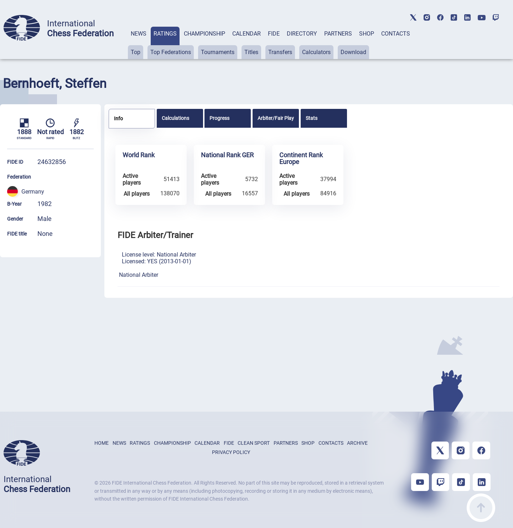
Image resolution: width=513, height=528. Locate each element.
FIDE (274, 33)
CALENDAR (246, 33)
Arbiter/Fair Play (276, 118)
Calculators (316, 52)
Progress (219, 118)
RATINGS (165, 33)
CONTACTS (395, 33)
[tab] (138, 43)
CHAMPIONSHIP (204, 33)
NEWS (138, 33)
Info (118, 118)
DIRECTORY (302, 33)
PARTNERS (338, 33)
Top (135, 52)
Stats (311, 118)
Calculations (175, 118)
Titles (251, 52)
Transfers (280, 52)
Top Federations (170, 52)
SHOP (366, 33)
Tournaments (217, 52)
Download (353, 52)
